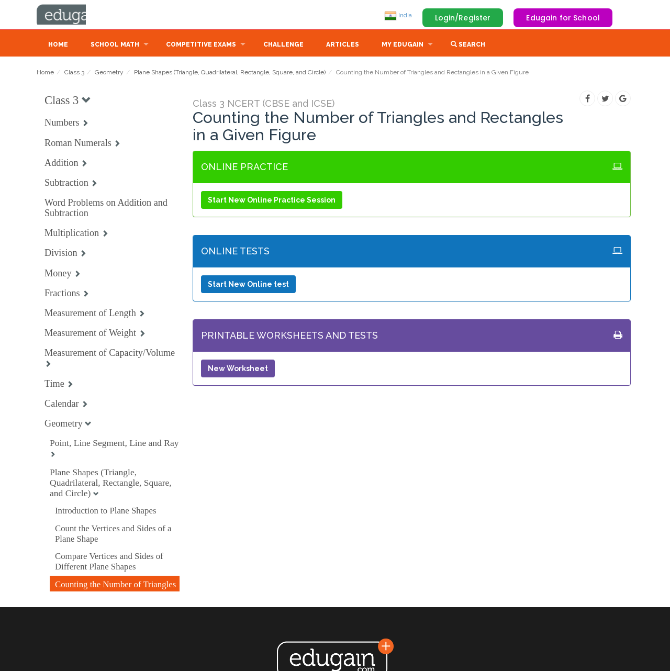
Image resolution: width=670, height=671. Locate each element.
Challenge (283, 45)
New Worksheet (238, 369)
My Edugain (402, 45)
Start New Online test (248, 285)
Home (58, 45)
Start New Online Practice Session (272, 201)
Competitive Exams (201, 45)
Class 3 (74, 73)
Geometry (109, 73)
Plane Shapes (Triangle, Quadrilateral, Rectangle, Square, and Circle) (230, 73)
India (398, 15)
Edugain (76, 15)
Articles (342, 45)
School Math (115, 45)
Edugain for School (563, 18)
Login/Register (463, 18)
